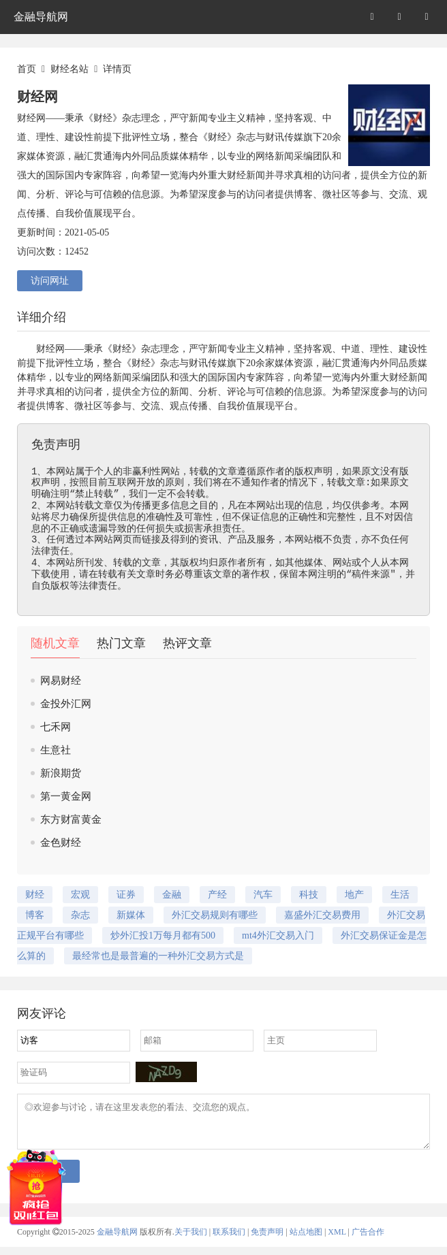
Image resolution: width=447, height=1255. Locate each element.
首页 (26, 69)
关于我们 (190, 1240)
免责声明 (267, 1240)
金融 (171, 895)
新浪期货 (60, 773)
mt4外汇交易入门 (278, 935)
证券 (126, 895)
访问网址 (50, 281)
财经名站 (69, 69)
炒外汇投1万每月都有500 (162, 935)
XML (336, 1240)
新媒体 (131, 915)
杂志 (150, 349)
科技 (308, 895)
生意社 (55, 750)
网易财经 (60, 680)
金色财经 (60, 842)
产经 (217, 895)
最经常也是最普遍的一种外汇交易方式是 (158, 956)
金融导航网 (41, 16)
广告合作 (368, 1240)
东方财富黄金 (71, 819)
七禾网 (55, 726)
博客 (55, 406)
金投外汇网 (65, 703)
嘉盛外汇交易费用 (322, 915)
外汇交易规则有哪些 (215, 915)
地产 (354, 895)
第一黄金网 (65, 796)
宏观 (80, 895)
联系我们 (229, 1240)
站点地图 (306, 1240)
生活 (400, 895)
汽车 (263, 895)
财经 (45, 349)
